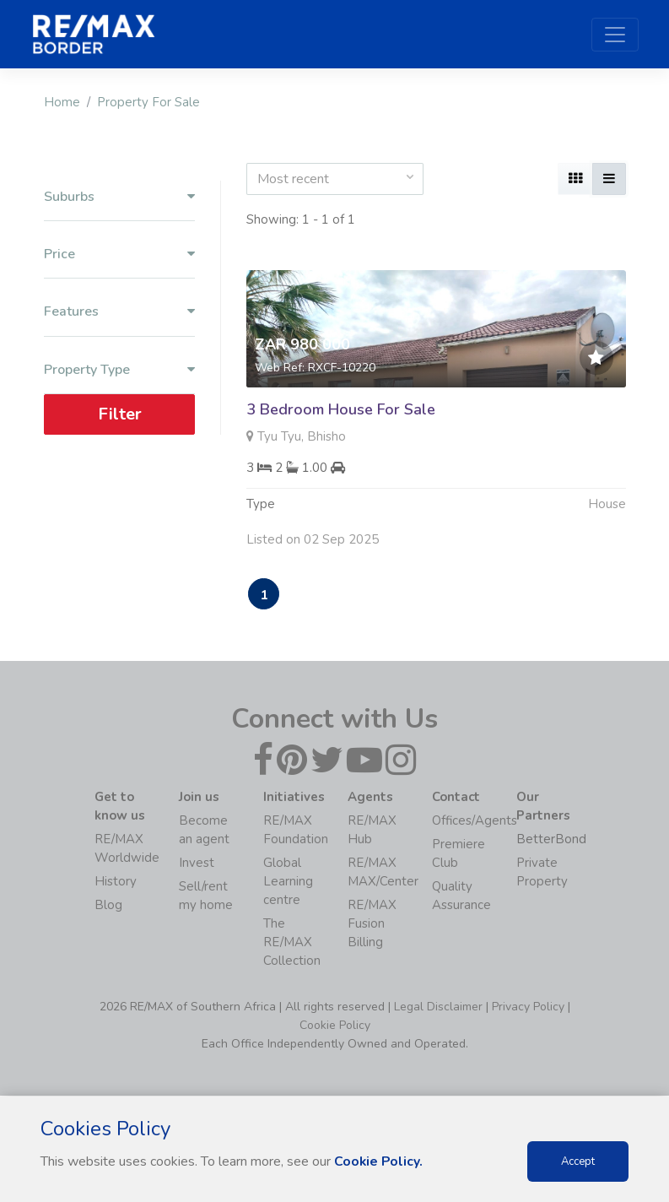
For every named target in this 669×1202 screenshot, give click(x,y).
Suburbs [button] (119, 197)
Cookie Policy (334, 1026)
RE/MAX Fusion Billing (372, 924)
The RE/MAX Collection (292, 943)
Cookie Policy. (379, 1161)
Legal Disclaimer (438, 1007)
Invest (196, 863)
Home (62, 102)
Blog (108, 905)
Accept (578, 1161)
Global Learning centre (288, 882)
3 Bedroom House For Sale (340, 409)
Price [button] (119, 254)
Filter (119, 414)
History (115, 882)
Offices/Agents (474, 821)
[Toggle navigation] (615, 34)
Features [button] (119, 312)
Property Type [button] (119, 370)
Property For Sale (148, 102)
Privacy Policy (528, 1007)
